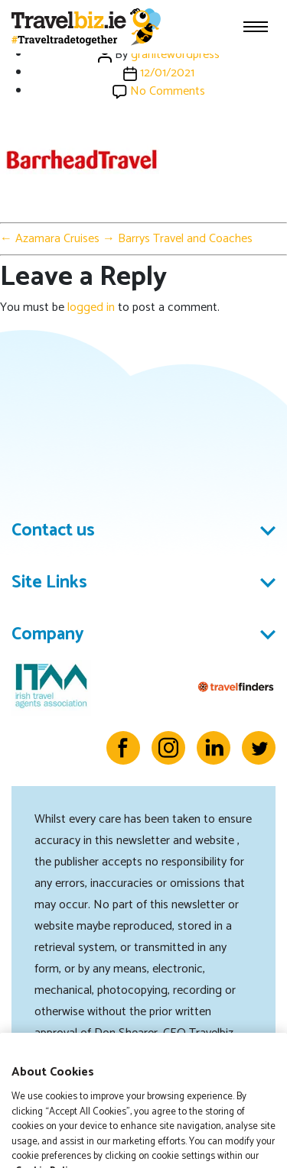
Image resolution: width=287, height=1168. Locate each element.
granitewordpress (175, 54)
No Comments (167, 91)
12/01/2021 (167, 73)
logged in (91, 307)
